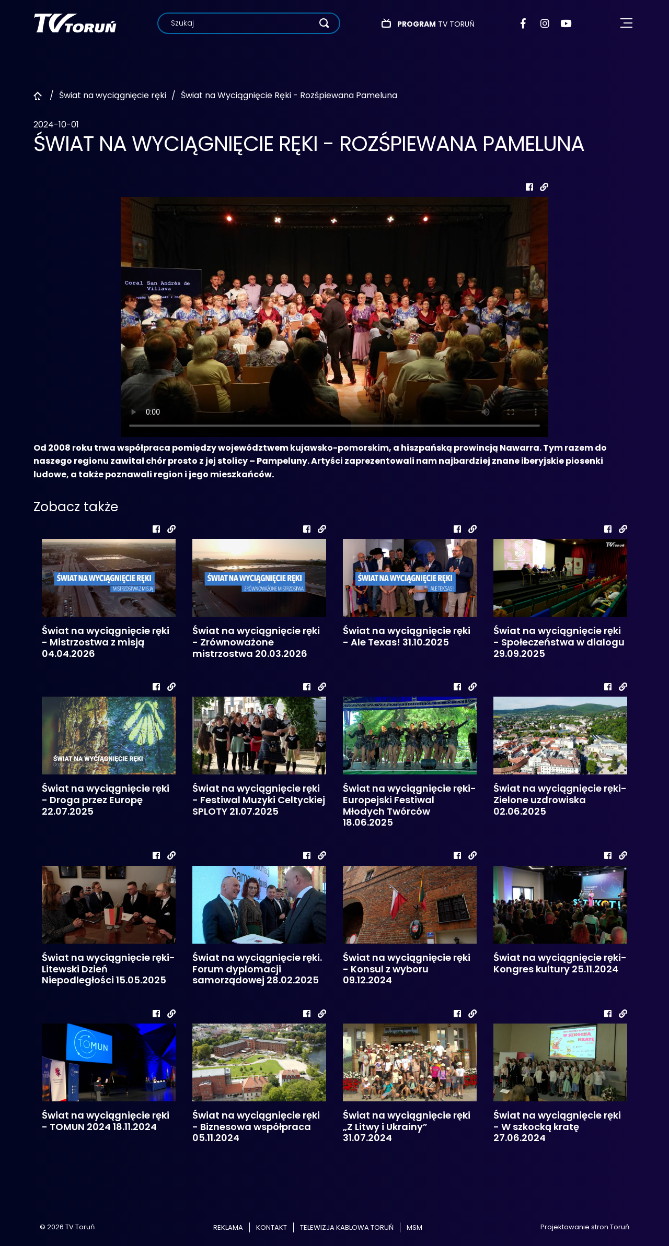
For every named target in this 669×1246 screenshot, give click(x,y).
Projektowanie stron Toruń (584, 1227)
